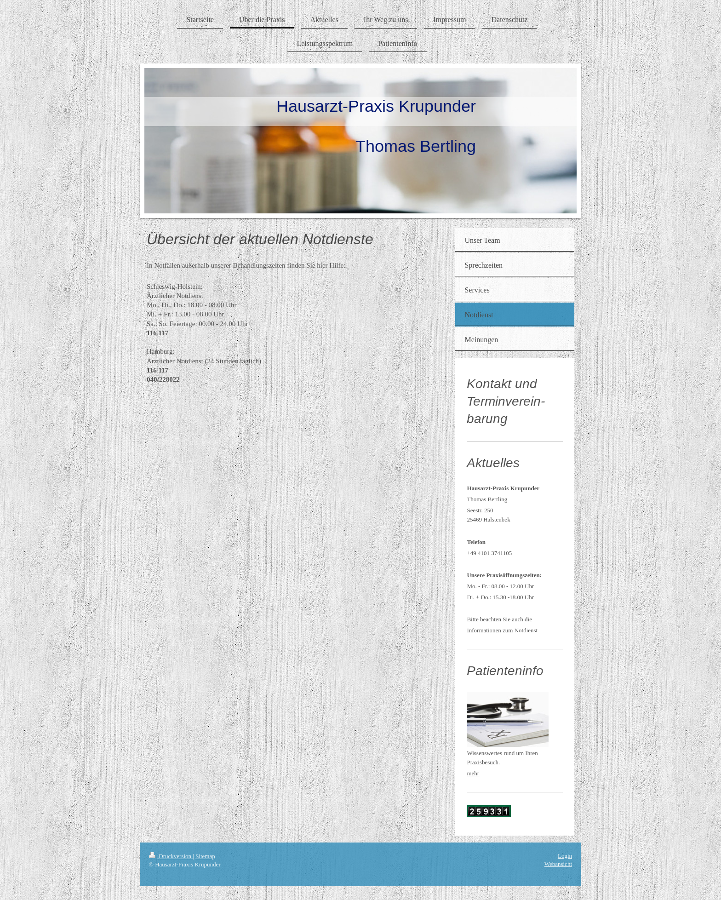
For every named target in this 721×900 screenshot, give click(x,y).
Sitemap (205, 856)
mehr (473, 773)
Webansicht (558, 863)
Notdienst (526, 630)
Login (565, 855)
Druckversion (171, 856)
